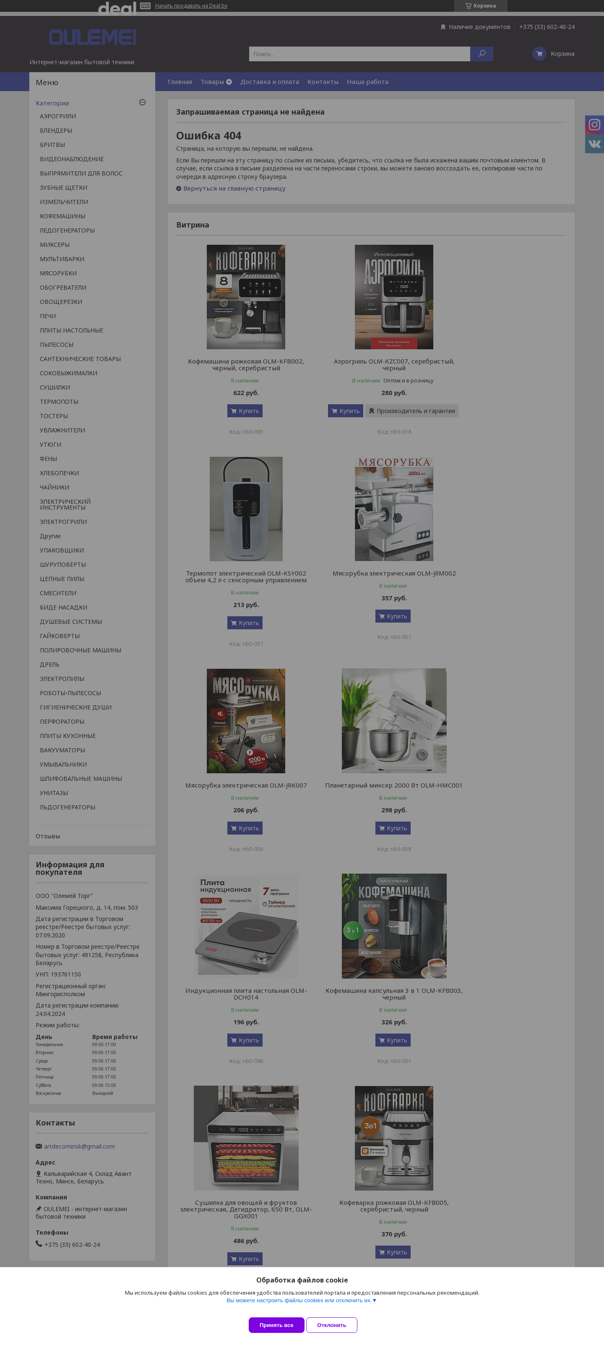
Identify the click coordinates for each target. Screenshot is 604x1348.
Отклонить (338, 1325)
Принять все (277, 1325)
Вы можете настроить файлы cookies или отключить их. (299, 1307)
